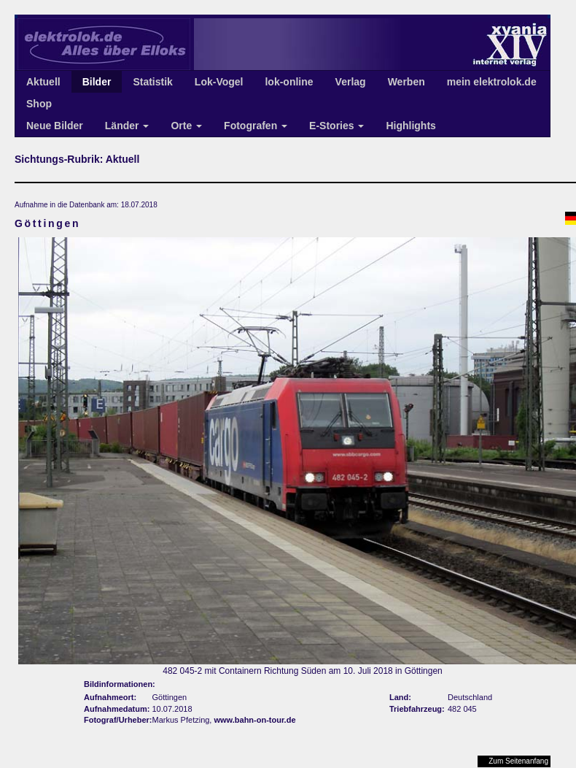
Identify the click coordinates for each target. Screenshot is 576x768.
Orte (186, 125)
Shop (39, 104)
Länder (127, 125)
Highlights (410, 125)
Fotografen (255, 125)
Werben (406, 82)
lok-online (289, 82)
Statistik (152, 82)
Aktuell (43, 82)
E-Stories (336, 125)
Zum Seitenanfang (518, 761)
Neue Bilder (54, 125)
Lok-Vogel (219, 82)
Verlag (350, 82)
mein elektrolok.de (492, 82)
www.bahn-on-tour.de (254, 719)
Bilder (97, 82)
